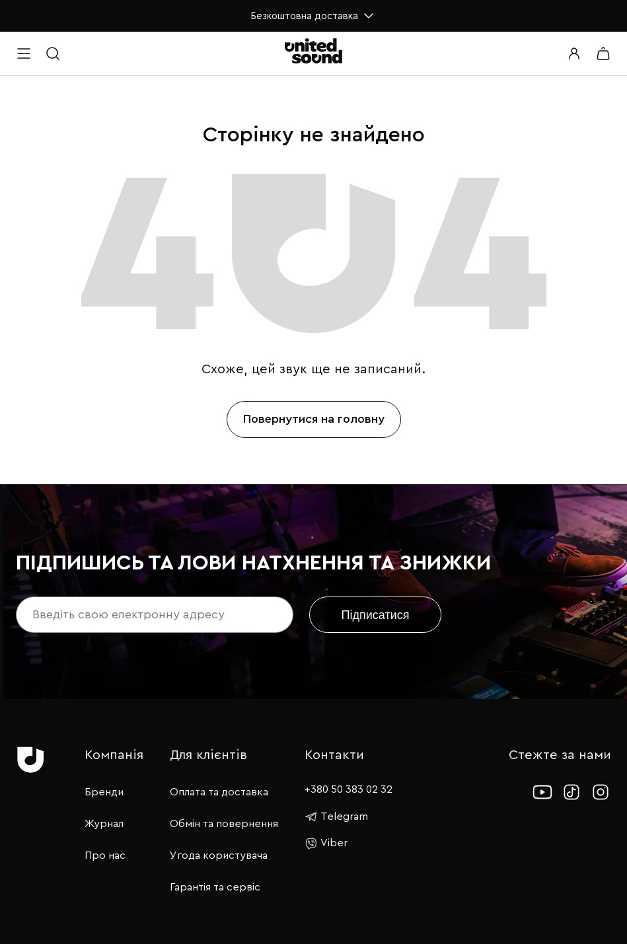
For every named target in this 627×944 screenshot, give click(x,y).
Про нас (105, 855)
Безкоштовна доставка (313, 16)
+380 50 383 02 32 (348, 789)
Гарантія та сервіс (215, 887)
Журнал (104, 823)
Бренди (104, 792)
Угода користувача (219, 855)
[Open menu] (24, 53)
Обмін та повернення (224, 823)
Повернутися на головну (314, 419)
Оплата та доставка (219, 792)
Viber (326, 843)
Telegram (336, 816)
